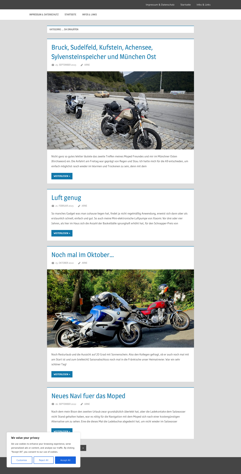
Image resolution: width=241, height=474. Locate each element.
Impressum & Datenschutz (160, 4)
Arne (87, 64)
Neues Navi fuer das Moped (88, 396)
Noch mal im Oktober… (82, 255)
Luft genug (66, 197)
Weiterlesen (61, 176)
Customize (22, 460)
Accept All (65, 460)
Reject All (43, 460)
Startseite (185, 4)
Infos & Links (204, 4)
